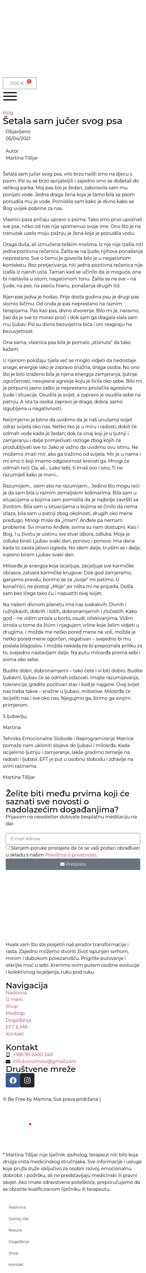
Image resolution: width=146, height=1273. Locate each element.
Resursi (15, 1230)
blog (8, 112)
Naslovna (17, 1207)
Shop (13, 1253)
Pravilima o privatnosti (70, 854)
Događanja (19, 1241)
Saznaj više (19, 1218)
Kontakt (16, 1264)
